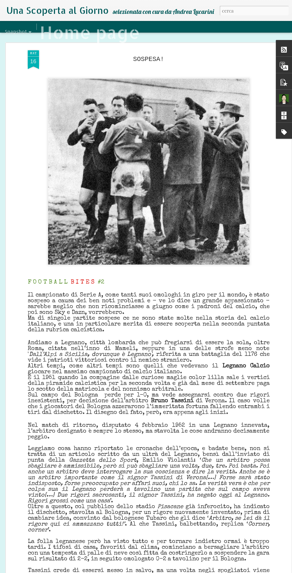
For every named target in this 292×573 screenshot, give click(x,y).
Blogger (171, 569)
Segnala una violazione (197, 569)
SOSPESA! (148, 51)
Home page (90, 32)
